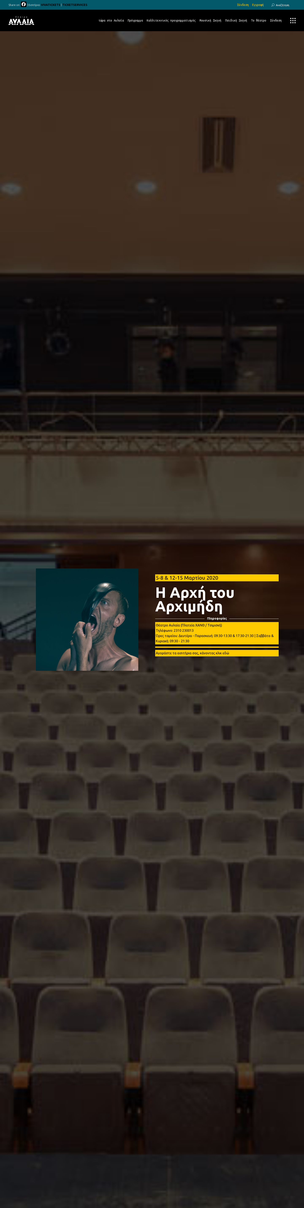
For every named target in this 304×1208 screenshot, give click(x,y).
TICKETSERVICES (74, 5)
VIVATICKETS (50, 5)
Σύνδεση (243, 5)
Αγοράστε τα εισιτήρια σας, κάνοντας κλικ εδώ (192, 653)
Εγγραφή (258, 5)
